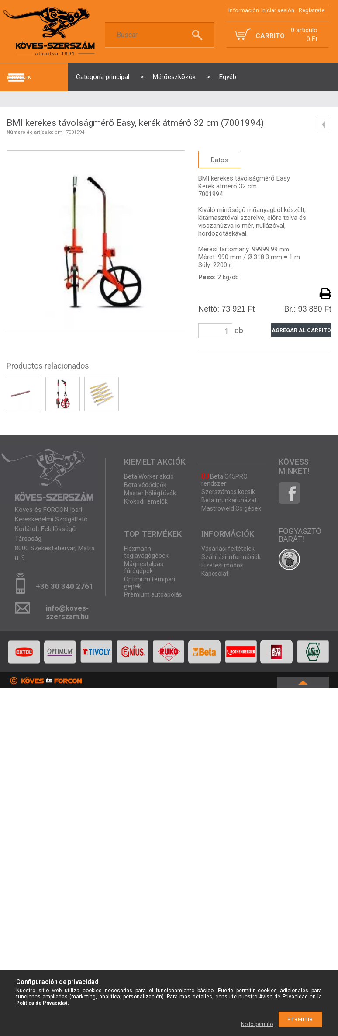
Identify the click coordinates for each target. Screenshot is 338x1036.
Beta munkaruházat (229, 500)
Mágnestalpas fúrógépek (143, 567)
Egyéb (227, 77)
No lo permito (257, 1024)
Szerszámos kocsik (228, 491)
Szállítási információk (231, 556)
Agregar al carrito (301, 330)
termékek (18, 77)
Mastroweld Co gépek (231, 508)
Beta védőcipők (145, 484)
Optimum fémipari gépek (149, 583)
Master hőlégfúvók (150, 493)
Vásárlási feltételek (228, 548)
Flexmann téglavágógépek (146, 552)
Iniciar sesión (277, 10)
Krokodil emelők (146, 501)
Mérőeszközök (174, 77)
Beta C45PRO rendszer (224, 480)
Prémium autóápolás (153, 594)
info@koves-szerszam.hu (67, 611)
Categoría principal (102, 77)
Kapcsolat (214, 573)
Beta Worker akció (149, 476)
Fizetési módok (222, 565)
